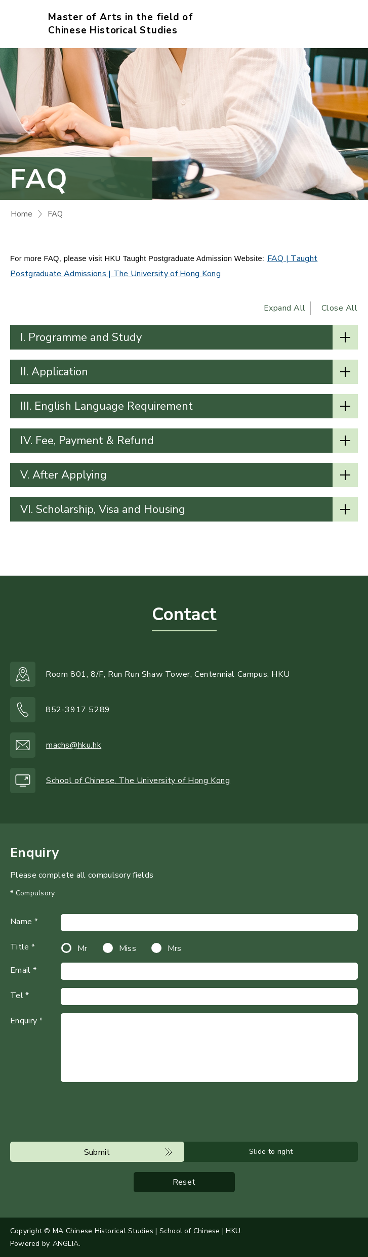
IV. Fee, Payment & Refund (87, 440)
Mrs (175, 948)
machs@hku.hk (73, 745)
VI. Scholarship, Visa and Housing (102, 509)
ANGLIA (65, 1243)
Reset (184, 1182)
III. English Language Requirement (106, 406)
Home (21, 214)
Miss (127, 948)
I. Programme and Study (81, 337)
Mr (82, 948)
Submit (97, 1152)
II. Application (54, 371)
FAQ (55, 214)
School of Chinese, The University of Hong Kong (138, 780)
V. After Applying (63, 475)
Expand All (285, 308)
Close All (339, 308)
